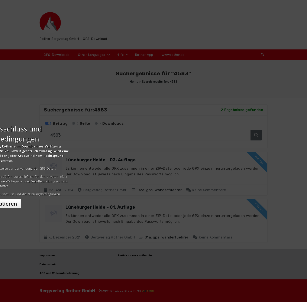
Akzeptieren (153, 188)
